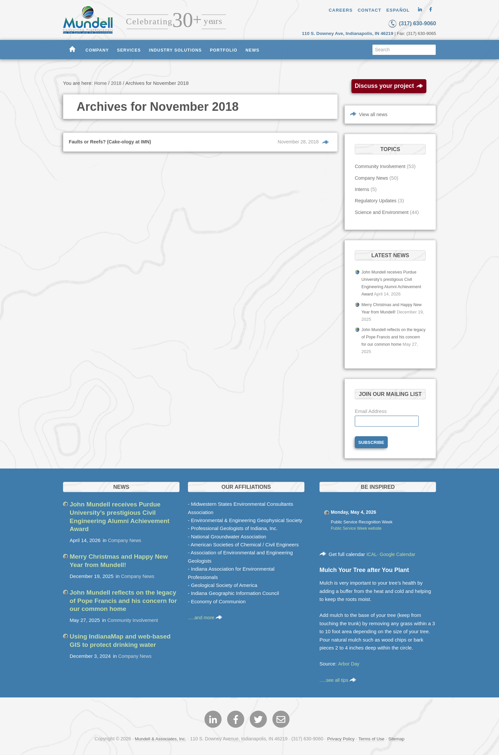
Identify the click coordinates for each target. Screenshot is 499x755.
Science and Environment (383, 212)
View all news (374, 114)
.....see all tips (338, 678)
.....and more (206, 616)
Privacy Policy (341, 738)
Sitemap (399, 738)
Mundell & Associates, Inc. (158, 738)
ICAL (371, 552)
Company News (372, 177)
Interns (362, 189)
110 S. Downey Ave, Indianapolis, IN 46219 (351, 32)
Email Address (371, 408)
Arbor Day (349, 662)
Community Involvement (381, 166)
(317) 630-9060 (404, 23)
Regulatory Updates (377, 200)
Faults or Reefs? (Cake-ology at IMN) (112, 141)
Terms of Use (373, 738)
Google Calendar (399, 552)
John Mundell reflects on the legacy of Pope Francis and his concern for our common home (391, 334)
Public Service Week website (357, 526)
